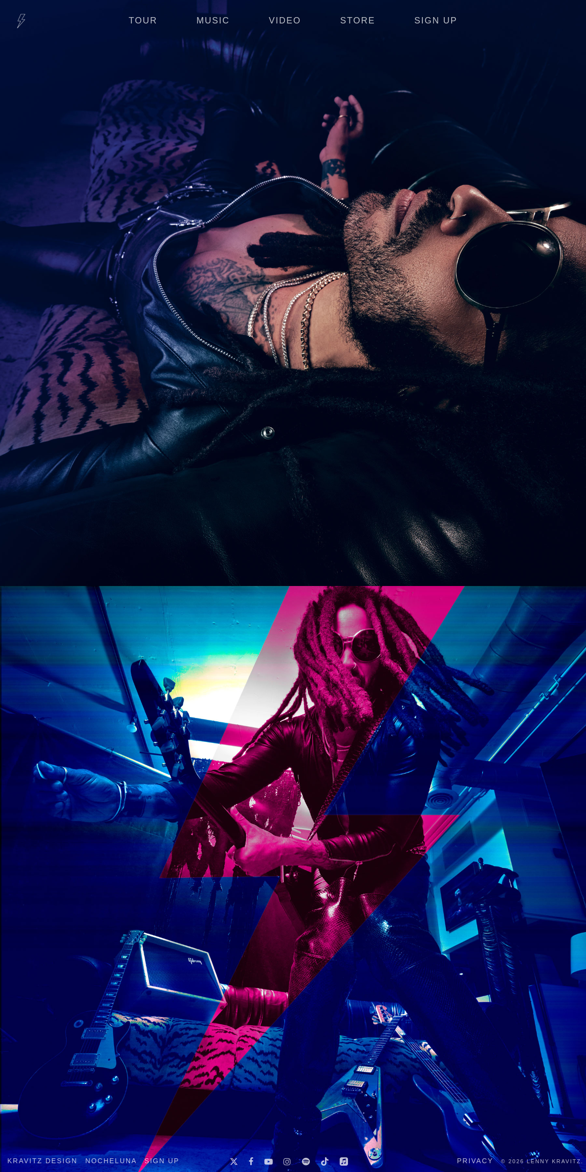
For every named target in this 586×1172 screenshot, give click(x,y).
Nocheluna (111, 1161)
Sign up (162, 1161)
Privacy (475, 1161)
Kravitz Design (42, 1161)
